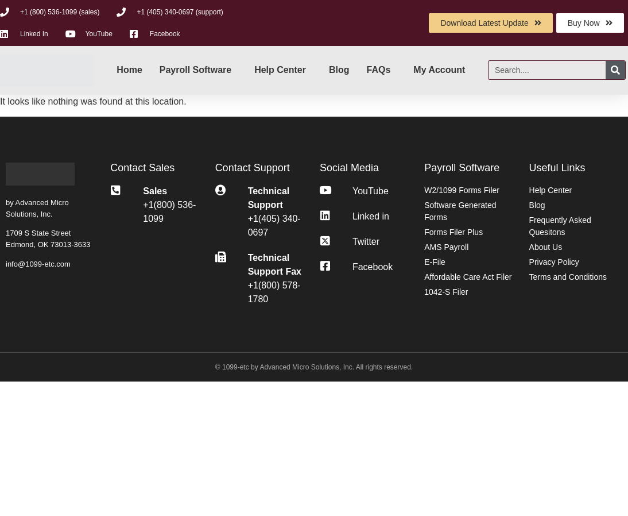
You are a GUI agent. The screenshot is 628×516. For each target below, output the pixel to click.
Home (129, 70)
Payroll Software (195, 70)
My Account (439, 70)
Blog (339, 70)
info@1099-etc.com (38, 264)
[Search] (615, 70)
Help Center (280, 70)
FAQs (379, 70)
